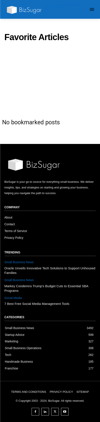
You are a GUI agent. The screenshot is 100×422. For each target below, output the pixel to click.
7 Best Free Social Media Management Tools (36, 304)
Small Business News (19, 262)
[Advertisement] (50, 78)
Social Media (13, 298)
